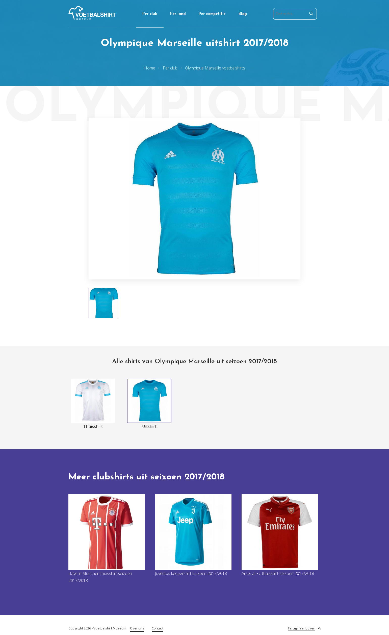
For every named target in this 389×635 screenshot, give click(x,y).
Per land (178, 14)
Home (149, 68)
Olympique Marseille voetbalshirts (215, 68)
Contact (157, 628)
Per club (149, 14)
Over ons (137, 628)
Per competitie (212, 14)
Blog (242, 14)
